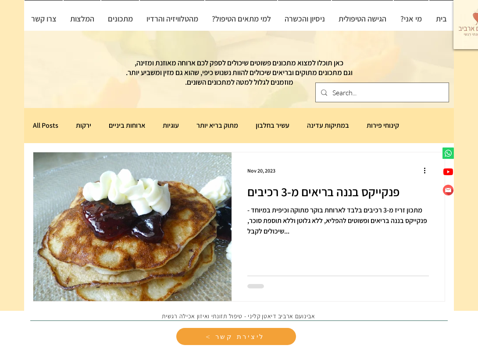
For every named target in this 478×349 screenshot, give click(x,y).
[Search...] (381, 92)
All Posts (45, 125)
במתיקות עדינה (328, 125)
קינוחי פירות (383, 125)
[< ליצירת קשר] (236, 336)
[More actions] (427, 170)
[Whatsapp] (448, 153)
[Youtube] (448, 171)
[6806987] (448, 190)
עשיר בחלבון (272, 125)
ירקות (83, 125)
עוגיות (171, 125)
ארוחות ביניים (127, 125)
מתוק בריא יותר (217, 125)
